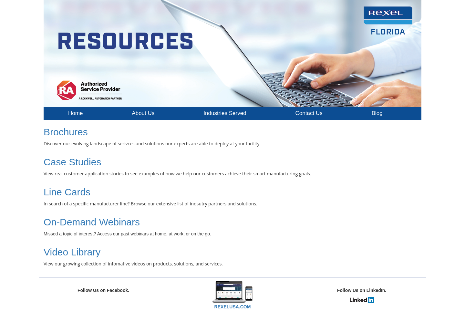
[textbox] (232, 227)
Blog (377, 113)
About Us (143, 113)
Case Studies (72, 162)
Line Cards (67, 192)
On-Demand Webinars (92, 222)
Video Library (72, 252)
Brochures (66, 132)
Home (75, 113)
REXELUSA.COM (232, 306)
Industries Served (224, 113)
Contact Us (309, 113)
